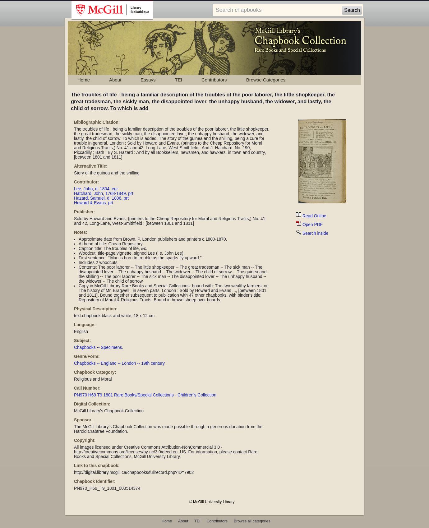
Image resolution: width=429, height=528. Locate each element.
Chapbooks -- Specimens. (98, 347)
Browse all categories (252, 521)
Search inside (312, 233)
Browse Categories (266, 79)
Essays (148, 79)
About (115, 79)
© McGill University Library (212, 502)
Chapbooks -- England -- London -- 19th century (119, 363)
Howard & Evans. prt (93, 203)
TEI (178, 79)
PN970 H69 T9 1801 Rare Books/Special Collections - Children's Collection (145, 395)
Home (83, 79)
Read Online (311, 216)
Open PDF (309, 224)
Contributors (214, 79)
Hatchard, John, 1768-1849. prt (103, 193)
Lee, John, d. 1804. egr (96, 189)
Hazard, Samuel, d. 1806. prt (101, 198)
